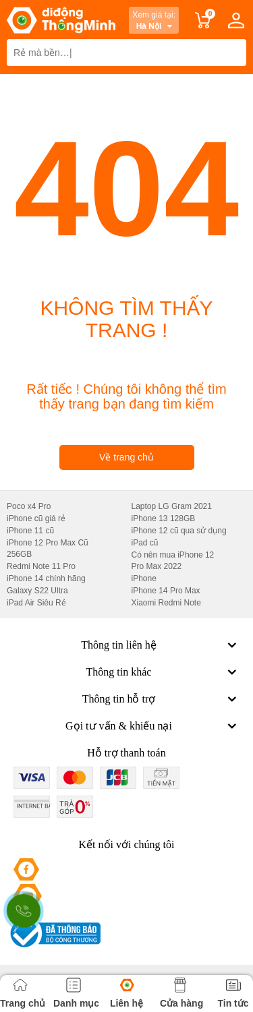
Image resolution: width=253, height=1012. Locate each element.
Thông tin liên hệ (160, 645)
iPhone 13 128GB (164, 518)
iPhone (144, 578)
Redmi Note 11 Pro (41, 566)
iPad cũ (145, 542)
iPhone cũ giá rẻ (36, 518)
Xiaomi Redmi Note (166, 602)
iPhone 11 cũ (30, 530)
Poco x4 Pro (29, 506)
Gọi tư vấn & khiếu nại (152, 726)
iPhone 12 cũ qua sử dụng (179, 530)
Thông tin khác (163, 672)
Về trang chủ (126, 457)
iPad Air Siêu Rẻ (36, 602)
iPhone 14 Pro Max (166, 590)
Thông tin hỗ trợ (161, 699)
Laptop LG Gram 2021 (172, 506)
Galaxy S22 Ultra (37, 590)
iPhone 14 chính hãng (46, 578)
